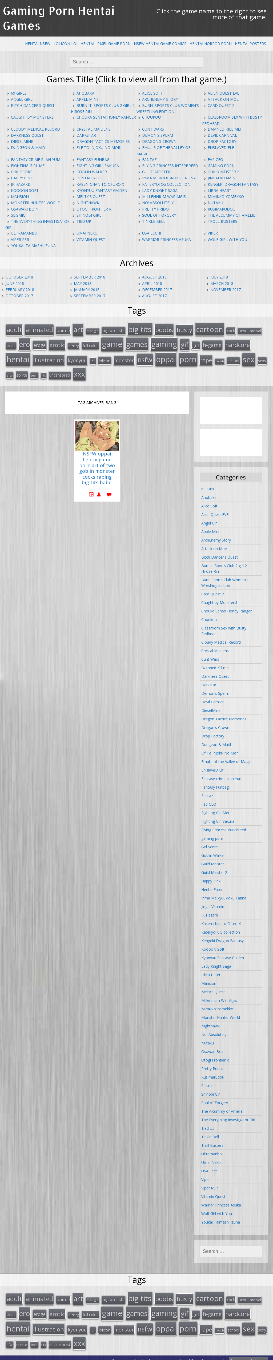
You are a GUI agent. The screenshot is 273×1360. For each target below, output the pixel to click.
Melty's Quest (91, 196)
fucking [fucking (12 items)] (74, 344)
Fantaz (149, 159)
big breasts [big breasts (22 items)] (113, 330)
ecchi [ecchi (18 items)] (11, 343)
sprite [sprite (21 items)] (21, 371)
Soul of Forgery (159, 215)
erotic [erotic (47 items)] (57, 343)
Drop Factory (222, 141)
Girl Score (21, 171)
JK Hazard (21, 184)
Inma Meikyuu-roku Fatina (169, 177)
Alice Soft (152, 93)
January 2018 (86, 289)
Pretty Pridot (156, 209)
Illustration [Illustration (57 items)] (48, 357)
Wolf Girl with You (227, 239)
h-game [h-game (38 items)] (212, 343)
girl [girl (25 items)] (195, 344)
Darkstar (86, 135)
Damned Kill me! (224, 129)
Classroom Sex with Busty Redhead (223, 627)
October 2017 (19, 295)
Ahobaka (85, 93)
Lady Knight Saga (160, 190)
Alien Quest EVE (223, 93)
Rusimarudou (221, 209)
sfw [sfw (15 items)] (10, 372)
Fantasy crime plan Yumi (36, 159)
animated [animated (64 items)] (39, 329)
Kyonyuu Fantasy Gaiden (102, 190)
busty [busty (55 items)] (184, 329)
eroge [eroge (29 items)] (40, 343)
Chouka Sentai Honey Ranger (106, 117)
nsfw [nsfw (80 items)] (145, 357)
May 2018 (82, 283)
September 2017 (89, 295)
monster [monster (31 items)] (124, 358)
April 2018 (152, 283)
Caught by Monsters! (32, 117)
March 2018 (221, 283)
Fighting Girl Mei (28, 165)
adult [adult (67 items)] (14, 329)
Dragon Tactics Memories (103, 141)
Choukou (151, 117)
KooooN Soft (25, 190)
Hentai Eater (90, 177)
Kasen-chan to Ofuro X (100, 184)
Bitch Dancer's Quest (33, 105)
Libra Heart (219, 190)
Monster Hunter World (36, 202)
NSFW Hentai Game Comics (160, 43)
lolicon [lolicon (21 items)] (104, 358)
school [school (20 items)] (233, 358)
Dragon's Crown (159, 141)
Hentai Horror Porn (211, 43)
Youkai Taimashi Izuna (33, 245)
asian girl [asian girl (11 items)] (93, 330)
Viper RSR (20, 239)
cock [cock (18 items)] (231, 330)
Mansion (20, 196)
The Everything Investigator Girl (228, 1116)
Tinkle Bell (153, 221)
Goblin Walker (92, 171)
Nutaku (215, 202)
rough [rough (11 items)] (220, 359)
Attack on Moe (223, 99)
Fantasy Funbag (93, 159)
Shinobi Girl (89, 215)
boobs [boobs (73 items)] (164, 329)
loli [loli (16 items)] (93, 358)
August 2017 (154, 295)
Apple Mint (88, 99)
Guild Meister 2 (223, 171)
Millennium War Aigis (164, 196)
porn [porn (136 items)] (188, 357)
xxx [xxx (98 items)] (79, 371)
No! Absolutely (158, 202)
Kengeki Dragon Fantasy (233, 184)
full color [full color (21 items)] (90, 343)
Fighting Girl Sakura (98, 165)
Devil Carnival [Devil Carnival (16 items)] (250, 330)
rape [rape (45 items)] (206, 357)
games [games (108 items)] (136, 343)
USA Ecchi (151, 233)
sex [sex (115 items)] (248, 357)
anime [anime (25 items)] (63, 330)
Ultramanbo (24, 233)
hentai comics (171, 1354)
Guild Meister (156, 171)
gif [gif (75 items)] (184, 342)
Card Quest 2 (221, 105)
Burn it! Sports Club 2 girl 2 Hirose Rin (224, 565)
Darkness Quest (27, 135)
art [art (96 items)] (78, 329)
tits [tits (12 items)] (43, 372)
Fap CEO (215, 159)
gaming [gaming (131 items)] (164, 342)
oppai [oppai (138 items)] (166, 357)
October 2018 (19, 277)
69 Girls (19, 93)
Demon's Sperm (157, 135)
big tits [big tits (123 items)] (139, 329)
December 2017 (157, 289)
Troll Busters (222, 221)
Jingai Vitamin (221, 177)
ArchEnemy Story (160, 99)
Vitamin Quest (91, 239)
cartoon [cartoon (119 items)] (209, 329)
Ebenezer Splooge (248, 1354)
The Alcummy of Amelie (231, 215)
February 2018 (20, 289)
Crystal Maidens (94, 129)
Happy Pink (22, 177)
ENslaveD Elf (221, 147)
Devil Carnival (222, 135)
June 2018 (15, 283)
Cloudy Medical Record (35, 129)
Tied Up (84, 221)
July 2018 (219, 277)
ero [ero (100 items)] (24, 343)
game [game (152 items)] (112, 342)
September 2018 (89, 277)
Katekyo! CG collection (166, 184)
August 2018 (154, 277)
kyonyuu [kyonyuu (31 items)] (77, 358)
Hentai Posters (250, 43)
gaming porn (221, 165)
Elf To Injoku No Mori (99, 147)
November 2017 (225, 289)
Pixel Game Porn (114, 43)
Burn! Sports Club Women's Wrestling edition (224, 579)
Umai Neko (87, 233)
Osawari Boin (24, 209)
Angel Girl (22, 99)
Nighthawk (88, 202)
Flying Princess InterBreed (170, 165)
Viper (213, 233)
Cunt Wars (153, 129)
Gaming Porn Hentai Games (59, 18)
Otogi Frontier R (94, 209)
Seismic (18, 215)
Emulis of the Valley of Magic (226, 758)
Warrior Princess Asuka (166, 239)
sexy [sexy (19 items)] (262, 358)
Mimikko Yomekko (226, 196)
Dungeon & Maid (28, 147)
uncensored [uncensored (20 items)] (59, 371)
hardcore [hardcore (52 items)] (237, 343)
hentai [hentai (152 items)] (18, 357)
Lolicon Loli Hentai (74, 43)
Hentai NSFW (37, 43)
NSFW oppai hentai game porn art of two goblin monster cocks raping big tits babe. (97, 465)
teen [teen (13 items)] (34, 372)
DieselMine (22, 141)
